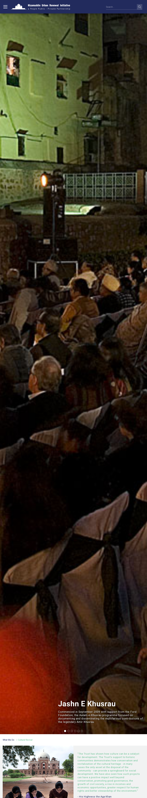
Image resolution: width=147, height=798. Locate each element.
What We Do (8, 740)
